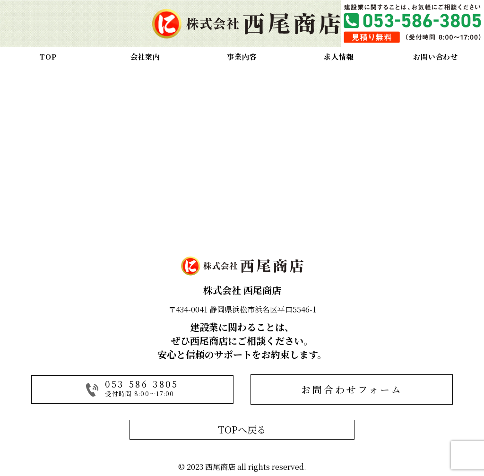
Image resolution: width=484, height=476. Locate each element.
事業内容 (242, 56)
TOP (48, 56)
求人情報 (339, 56)
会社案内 (145, 56)
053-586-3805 (141, 384)
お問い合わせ (435, 56)
